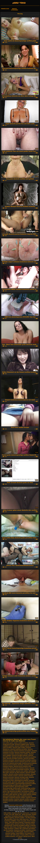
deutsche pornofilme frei (18, 757)
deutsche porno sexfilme (21, 754)
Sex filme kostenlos (30, 817)
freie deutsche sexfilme (28, 791)
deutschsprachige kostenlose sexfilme (25, 783)
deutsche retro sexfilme (22, 771)
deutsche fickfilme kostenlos (22, 746)
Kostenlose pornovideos (28, 828)
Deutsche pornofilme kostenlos (21, 825)
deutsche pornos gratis (15, 763)
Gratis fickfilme (20, 833)
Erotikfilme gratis (9, 824)
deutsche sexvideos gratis (21, 777)
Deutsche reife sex (17, 813)
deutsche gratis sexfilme (19, 747)
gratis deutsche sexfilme (29, 794)
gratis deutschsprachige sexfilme (11, 796)
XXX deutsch (19, 836)
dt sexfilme (12, 790)
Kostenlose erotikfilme (10, 820)
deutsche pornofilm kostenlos (20, 755)
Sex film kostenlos (8, 830)
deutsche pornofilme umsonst (11, 761)
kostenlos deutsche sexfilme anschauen (24, 799)
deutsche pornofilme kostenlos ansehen (25, 760)
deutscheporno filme (8, 780)
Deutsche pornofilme (19, 830)
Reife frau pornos (31, 827)
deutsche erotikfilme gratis (22, 744)
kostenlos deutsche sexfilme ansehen (13, 800)
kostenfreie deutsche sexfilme (17, 797)
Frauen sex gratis (21, 820)
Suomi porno (26, 813)
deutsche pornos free (25, 761)
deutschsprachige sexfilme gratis (11, 788)
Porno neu (16, 819)
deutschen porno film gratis (21, 779)
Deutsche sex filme (20, 824)
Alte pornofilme (9, 819)
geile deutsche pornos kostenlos (19, 793)
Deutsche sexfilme (20, 817)
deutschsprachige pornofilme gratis (12, 785)
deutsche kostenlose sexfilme (22, 752)
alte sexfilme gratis (8, 743)
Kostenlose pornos (31, 830)
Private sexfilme (24, 835)
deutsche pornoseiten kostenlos (20, 769)
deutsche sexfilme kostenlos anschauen (19, 774)
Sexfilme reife (18, 828)
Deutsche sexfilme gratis (20, 2)
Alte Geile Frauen (15, 835)
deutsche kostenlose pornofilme (18, 749)
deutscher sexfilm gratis (18, 782)
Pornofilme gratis (21, 827)
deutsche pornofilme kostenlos (15, 758)
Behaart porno (27, 836)
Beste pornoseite (26, 814)
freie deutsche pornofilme (14, 791)
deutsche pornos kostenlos (29, 763)
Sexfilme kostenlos (9, 817)
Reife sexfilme (7, 813)
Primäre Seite (5, 8)
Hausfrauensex (8, 825)
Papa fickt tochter (30, 824)
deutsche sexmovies (8, 777)
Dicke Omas (13, 827)
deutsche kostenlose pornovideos (22, 750)
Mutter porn (18, 814)
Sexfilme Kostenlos (29, 816)
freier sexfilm (6, 793)
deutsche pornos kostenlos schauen (19, 768)
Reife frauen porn (24, 819)
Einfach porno (9, 831)
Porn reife (11, 814)
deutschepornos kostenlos (21, 780)
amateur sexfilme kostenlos (21, 743)
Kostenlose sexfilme (29, 822)
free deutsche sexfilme (21, 790)
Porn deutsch (28, 833)
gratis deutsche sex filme (15, 794)
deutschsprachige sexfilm (21, 786)
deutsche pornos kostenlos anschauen (13, 765)
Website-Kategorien (14, 9)
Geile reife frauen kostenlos (16, 822)
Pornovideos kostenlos (18, 816)
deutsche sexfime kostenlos (25, 775)
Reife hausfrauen (9, 828)
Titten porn (32, 819)
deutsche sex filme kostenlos (17, 772)
